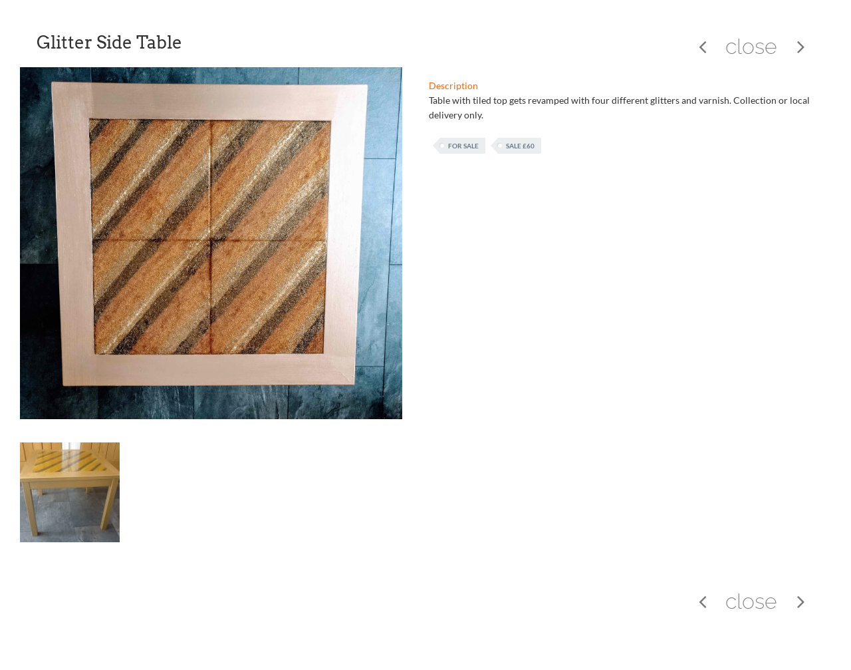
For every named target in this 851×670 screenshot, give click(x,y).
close (751, 46)
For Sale (463, 146)
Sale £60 (520, 146)
